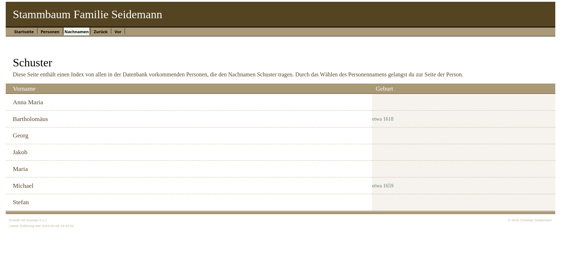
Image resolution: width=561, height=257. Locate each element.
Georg (21, 135)
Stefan (21, 202)
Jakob (20, 152)
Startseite (24, 31)
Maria (20, 168)
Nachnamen (76, 31)
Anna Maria (28, 102)
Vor (117, 31)
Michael (23, 185)
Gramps (32, 220)
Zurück (101, 31)
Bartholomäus (30, 118)
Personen (50, 31)
